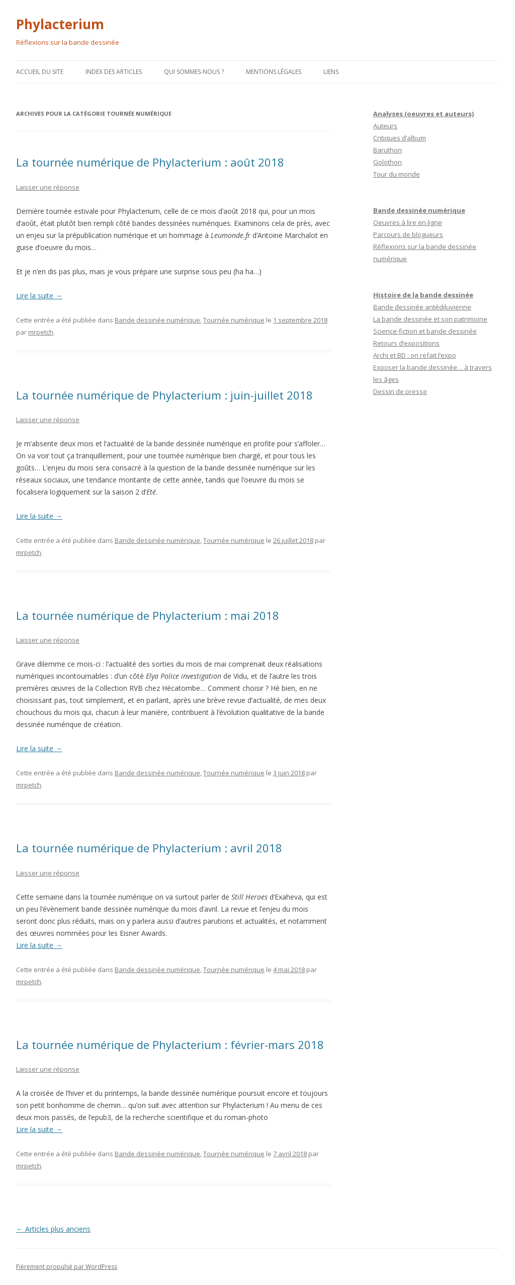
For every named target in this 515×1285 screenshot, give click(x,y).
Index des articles (113, 71)
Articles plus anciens (53, 1229)
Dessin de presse (400, 391)
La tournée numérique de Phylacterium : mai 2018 (147, 615)
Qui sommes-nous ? (194, 71)
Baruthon (387, 149)
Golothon (387, 162)
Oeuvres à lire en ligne (407, 222)
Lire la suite (39, 295)
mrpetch (40, 332)
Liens (330, 71)
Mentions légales (273, 71)
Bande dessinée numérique (157, 320)
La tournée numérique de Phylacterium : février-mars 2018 (170, 1044)
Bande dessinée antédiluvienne (422, 306)
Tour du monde (396, 174)
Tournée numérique (234, 320)
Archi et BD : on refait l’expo (414, 355)
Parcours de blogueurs (408, 234)
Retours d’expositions (406, 343)
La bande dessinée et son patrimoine (430, 319)
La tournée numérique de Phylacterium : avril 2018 (149, 847)
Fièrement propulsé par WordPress (66, 1266)
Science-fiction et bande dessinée (425, 331)
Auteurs (385, 125)
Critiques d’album (399, 137)
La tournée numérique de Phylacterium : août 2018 (150, 162)
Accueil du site (39, 71)
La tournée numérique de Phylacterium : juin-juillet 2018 (164, 395)
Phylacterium (60, 24)
